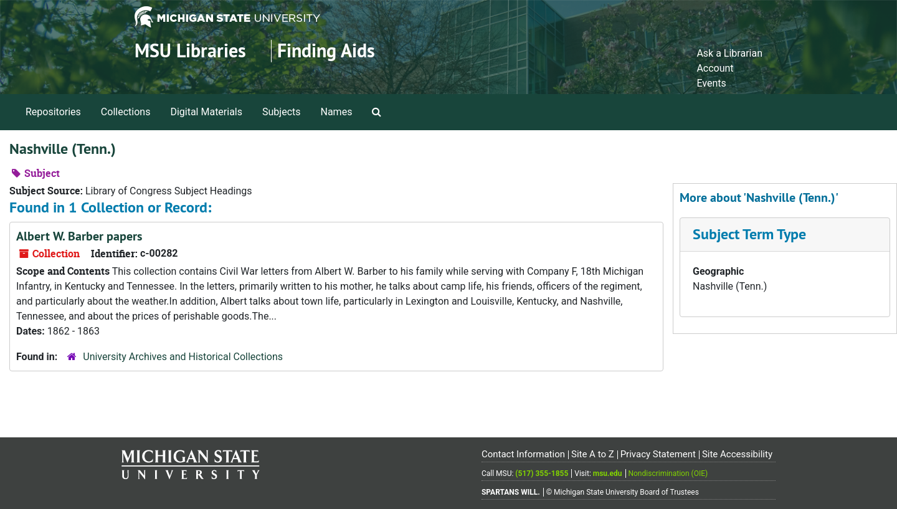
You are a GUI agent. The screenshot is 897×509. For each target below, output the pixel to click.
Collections (126, 112)
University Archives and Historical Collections (183, 357)
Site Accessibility (737, 454)
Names (337, 112)
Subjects (281, 112)
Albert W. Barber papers (79, 236)
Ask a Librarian (729, 53)
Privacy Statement (658, 454)
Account (714, 68)
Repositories (53, 112)
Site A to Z (592, 454)
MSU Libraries (190, 51)
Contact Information (523, 454)
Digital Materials (206, 112)
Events (711, 83)
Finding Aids (326, 51)
